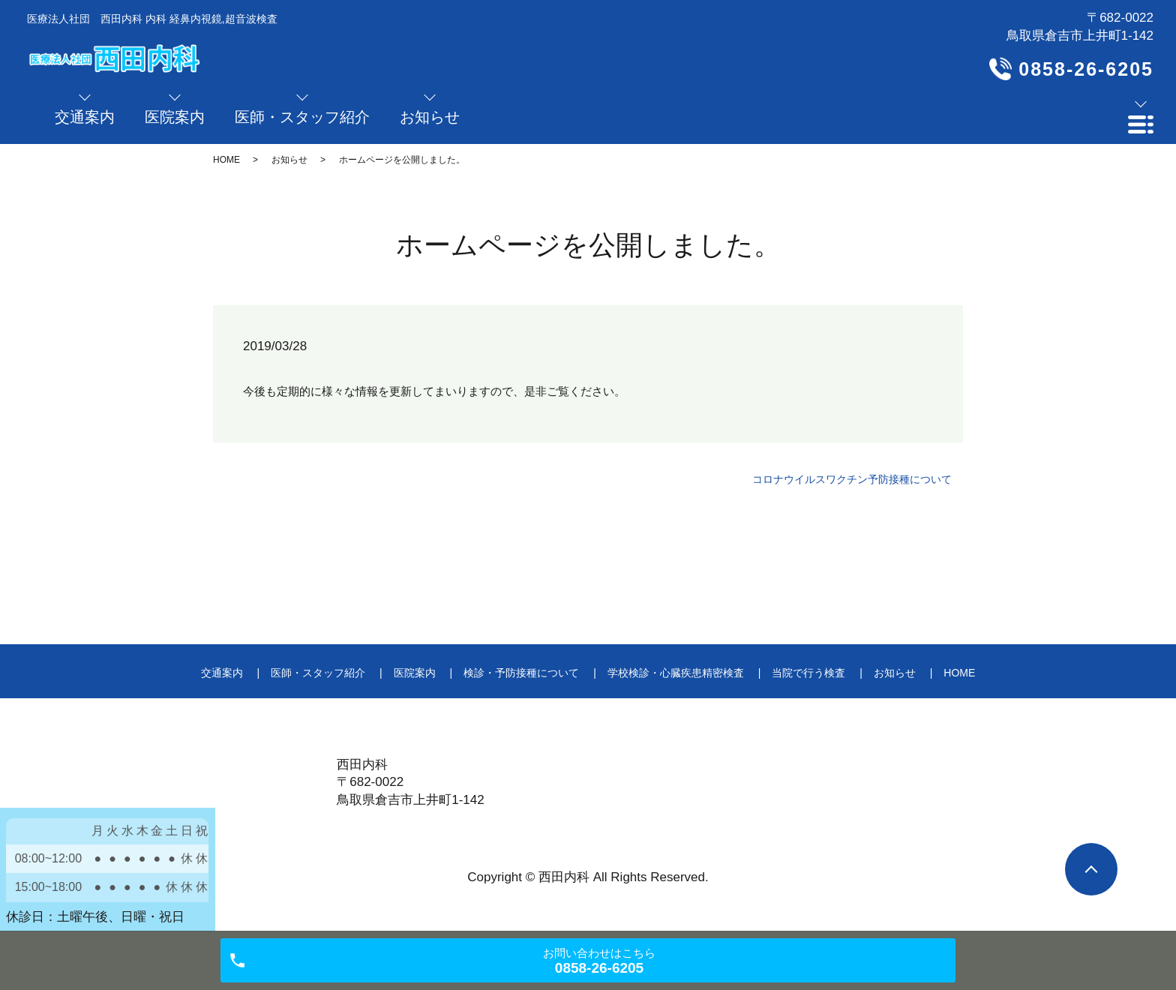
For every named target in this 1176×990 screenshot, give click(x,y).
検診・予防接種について (521, 673)
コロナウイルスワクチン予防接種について (852, 479)
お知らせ (290, 159)
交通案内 (222, 673)
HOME (226, 159)
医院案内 (415, 673)
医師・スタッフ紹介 (318, 673)
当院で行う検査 (808, 673)
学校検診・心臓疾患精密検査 (676, 673)
